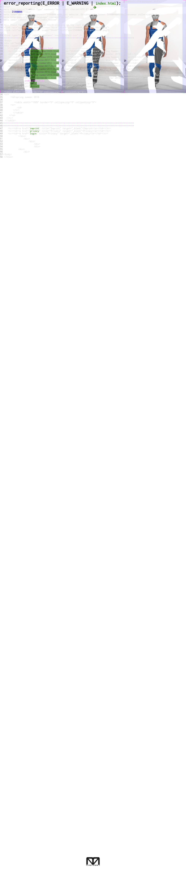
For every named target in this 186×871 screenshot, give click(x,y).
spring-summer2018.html (44, 62)
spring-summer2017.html (44, 68)
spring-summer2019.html (44, 56)
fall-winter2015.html (43, 77)
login (33, 133)
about (33, 83)
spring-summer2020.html (44, 50)
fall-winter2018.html (43, 59)
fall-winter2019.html (43, 53)
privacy (34, 130)
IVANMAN (17, 11)
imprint (34, 128)
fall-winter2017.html (43, 65)
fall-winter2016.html (43, 71)
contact (34, 86)
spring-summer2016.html (44, 74)
